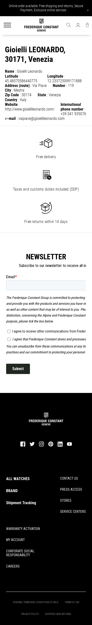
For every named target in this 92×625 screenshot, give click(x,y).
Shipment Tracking (21, 502)
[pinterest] (50, 446)
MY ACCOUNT (15, 540)
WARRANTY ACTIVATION (23, 529)
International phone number (72, 106)
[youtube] (69, 445)
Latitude (11, 76)
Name (9, 71)
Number (59, 85)
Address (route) (17, 85)
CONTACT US (69, 478)
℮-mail (10, 118)
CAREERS (13, 566)
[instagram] (41, 446)
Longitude (55, 76)
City (8, 90)
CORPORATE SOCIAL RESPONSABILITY (20, 553)
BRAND (12, 490)
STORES (65, 500)
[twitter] (32, 445)
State (42, 95)
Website (11, 104)
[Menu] (7, 25)
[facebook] (22, 446)
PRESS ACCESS (71, 489)
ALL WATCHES (18, 478)
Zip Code (12, 95)
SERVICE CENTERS (73, 512)
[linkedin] (60, 446)
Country (11, 99)
